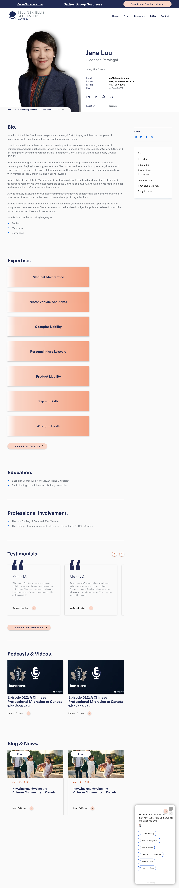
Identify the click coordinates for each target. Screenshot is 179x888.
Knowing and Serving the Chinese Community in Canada (34, 790)
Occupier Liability (48, 326)
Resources (139, 16)
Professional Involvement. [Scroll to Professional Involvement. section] (145, 172)
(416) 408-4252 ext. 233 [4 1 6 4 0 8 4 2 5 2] (121, 81)
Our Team (47, 109)
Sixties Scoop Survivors (83, 4)
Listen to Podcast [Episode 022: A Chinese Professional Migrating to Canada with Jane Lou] (15, 713)
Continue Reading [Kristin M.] (20, 607)
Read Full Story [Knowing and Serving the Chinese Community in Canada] (19, 808)
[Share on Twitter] (141, 137)
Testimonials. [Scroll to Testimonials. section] (145, 180)
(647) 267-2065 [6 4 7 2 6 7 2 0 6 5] (117, 84)
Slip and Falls (48, 401)
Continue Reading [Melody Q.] (78, 607)
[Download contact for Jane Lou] (88, 97)
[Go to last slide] (114, 554)
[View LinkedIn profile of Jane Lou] (96, 97)
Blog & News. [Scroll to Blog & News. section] (145, 191)
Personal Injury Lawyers (48, 351)
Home (115, 16)
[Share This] (151, 137)
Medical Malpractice (48, 277)
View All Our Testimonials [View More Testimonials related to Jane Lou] (29, 627)
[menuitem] (115, 16)
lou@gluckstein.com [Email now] (119, 77)
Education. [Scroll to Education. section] (143, 164)
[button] (103, 97)
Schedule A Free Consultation (147, 4)
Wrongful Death (48, 426)
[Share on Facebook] (146, 137)
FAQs (153, 16)
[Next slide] (121, 554)
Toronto (113, 105)
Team (126, 16)
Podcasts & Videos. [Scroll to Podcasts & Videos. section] (148, 185)
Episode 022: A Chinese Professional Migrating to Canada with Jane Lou (34, 701)
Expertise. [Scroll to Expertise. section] (143, 159)
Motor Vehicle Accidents (48, 301)
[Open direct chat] (166, 811)
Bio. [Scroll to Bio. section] (140, 153)
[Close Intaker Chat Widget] (171, 809)
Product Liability (48, 376)
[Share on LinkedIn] (135, 137)
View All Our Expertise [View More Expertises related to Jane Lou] (27, 446)
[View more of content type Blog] (19, 753)
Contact (165, 16)
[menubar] (141, 16)
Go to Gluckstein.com (30, 4)
